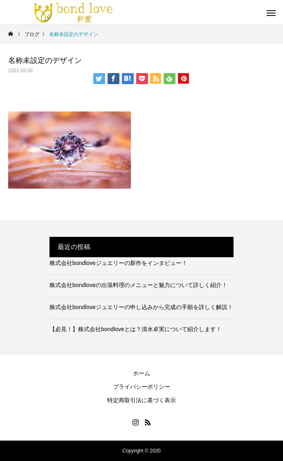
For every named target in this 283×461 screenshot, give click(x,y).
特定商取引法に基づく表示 (141, 400)
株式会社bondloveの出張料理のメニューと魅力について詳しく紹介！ (138, 285)
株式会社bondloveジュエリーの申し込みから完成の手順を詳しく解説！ (141, 307)
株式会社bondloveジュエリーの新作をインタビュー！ (118, 263)
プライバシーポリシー (141, 386)
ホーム (141, 373)
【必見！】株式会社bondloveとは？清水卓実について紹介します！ (135, 329)
